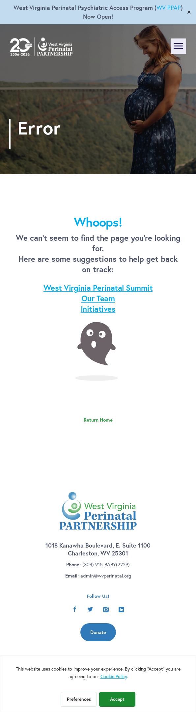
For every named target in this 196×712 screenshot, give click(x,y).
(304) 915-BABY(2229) (106, 564)
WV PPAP (168, 8)
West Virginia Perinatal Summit (98, 287)
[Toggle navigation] (178, 46)
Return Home (98, 420)
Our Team (98, 298)
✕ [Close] (189, 12)
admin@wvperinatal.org (105, 576)
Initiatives (98, 309)
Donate (98, 632)
